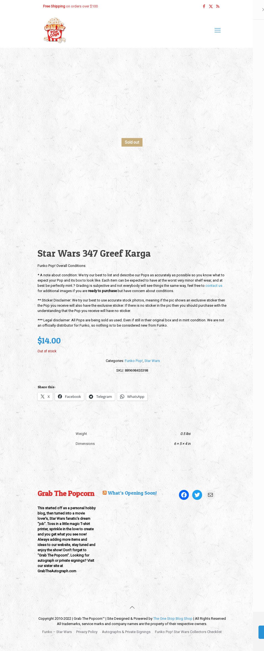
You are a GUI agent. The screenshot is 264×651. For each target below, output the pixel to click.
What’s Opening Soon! (132, 493)
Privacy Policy (86, 632)
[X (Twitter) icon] (211, 6)
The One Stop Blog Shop (172, 618)
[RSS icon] (218, 6)
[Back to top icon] (132, 607)
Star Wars (152, 361)
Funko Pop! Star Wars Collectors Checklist (188, 632)
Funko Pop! (134, 361)
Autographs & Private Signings (126, 632)
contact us (213, 286)
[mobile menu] (217, 30)
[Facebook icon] (204, 6)
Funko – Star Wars (57, 632)
